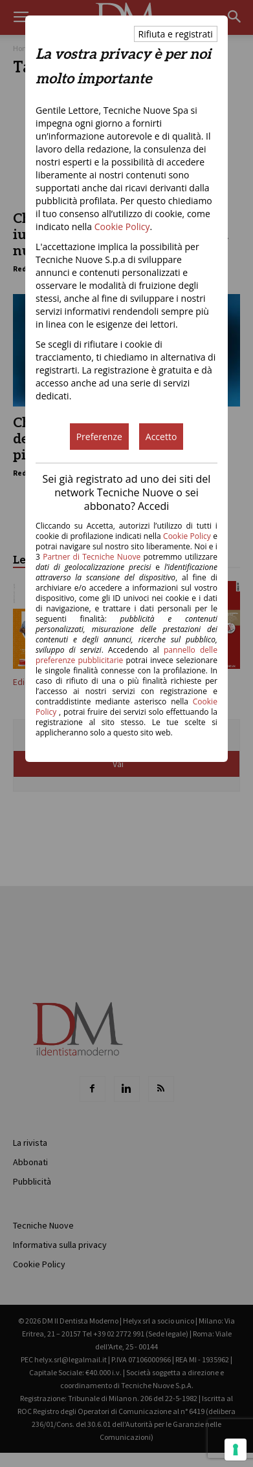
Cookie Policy (122, 226)
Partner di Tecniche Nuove (93, 556)
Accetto (161, 436)
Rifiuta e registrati (175, 34)
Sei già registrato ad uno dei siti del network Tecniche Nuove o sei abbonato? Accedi (127, 492)
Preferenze (99, 436)
